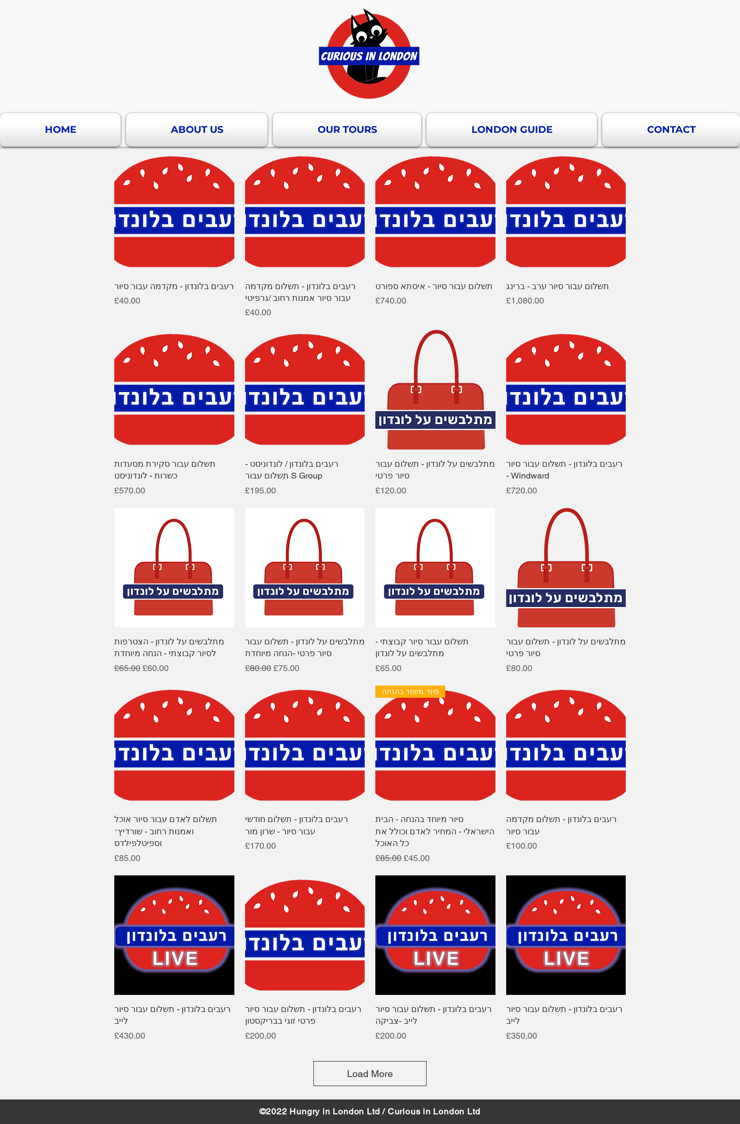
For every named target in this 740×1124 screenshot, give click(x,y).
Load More (370, 1073)
